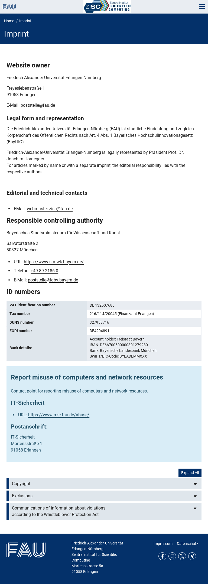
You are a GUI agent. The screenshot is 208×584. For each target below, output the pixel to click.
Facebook (162, 556)
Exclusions (22, 495)
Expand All (190, 473)
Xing (192, 556)
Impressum (163, 543)
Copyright (21, 483)
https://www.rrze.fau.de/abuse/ (58, 414)
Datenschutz (187, 543)
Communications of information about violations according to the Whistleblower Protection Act (58, 511)
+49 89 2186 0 (44, 270)
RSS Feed (172, 556)
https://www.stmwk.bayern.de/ (54, 261)
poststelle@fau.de (38, 105)
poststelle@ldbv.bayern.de (53, 280)
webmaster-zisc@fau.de (50, 208)
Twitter (182, 556)
